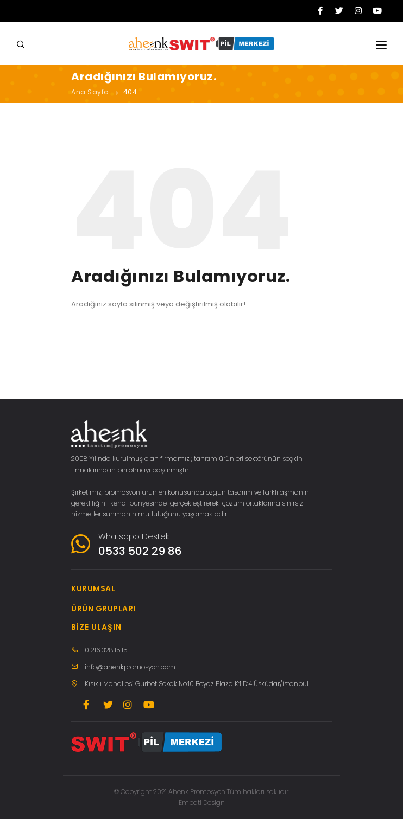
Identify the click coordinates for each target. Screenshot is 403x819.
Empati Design (202, 802)
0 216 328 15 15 (106, 650)
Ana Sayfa (90, 92)
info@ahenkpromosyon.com (130, 666)
